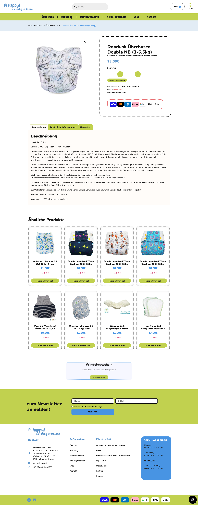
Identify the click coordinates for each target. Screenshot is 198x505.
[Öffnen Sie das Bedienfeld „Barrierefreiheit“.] (193, 500)
